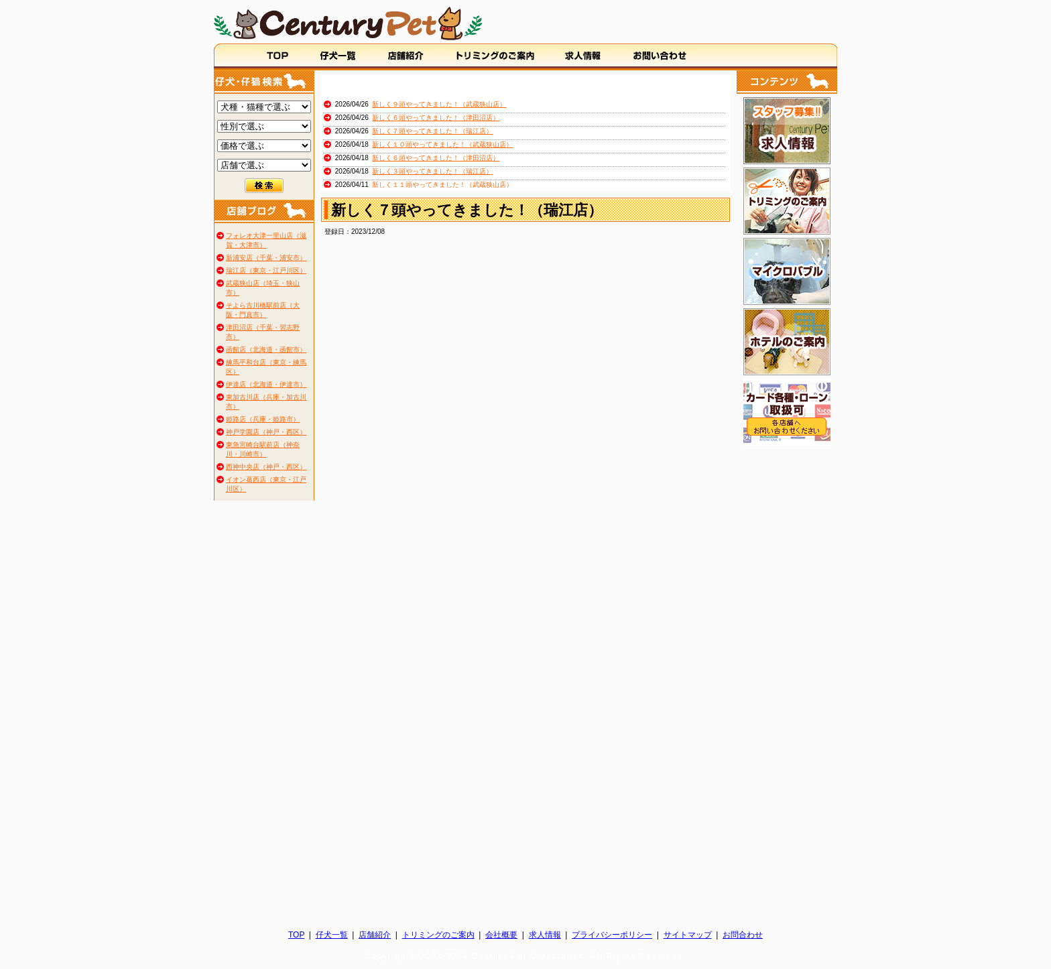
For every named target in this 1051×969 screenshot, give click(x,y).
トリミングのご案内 (438, 935)
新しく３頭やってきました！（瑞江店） (432, 171)
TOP (296, 935)
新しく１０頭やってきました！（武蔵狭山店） (442, 144)
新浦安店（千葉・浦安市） (266, 257)
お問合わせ (743, 935)
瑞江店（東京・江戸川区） (266, 270)
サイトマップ (688, 935)
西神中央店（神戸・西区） (266, 466)
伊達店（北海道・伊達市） (266, 384)
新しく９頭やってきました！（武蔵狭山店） (439, 104)
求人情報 (545, 935)
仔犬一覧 (332, 935)
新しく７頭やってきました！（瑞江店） (432, 131)
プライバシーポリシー (612, 935)
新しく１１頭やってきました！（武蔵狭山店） (442, 184)
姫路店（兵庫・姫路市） (263, 419)
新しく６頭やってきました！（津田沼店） (435, 117)
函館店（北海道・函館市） (266, 349)
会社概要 (501, 935)
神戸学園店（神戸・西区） (266, 432)
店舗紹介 (375, 935)
